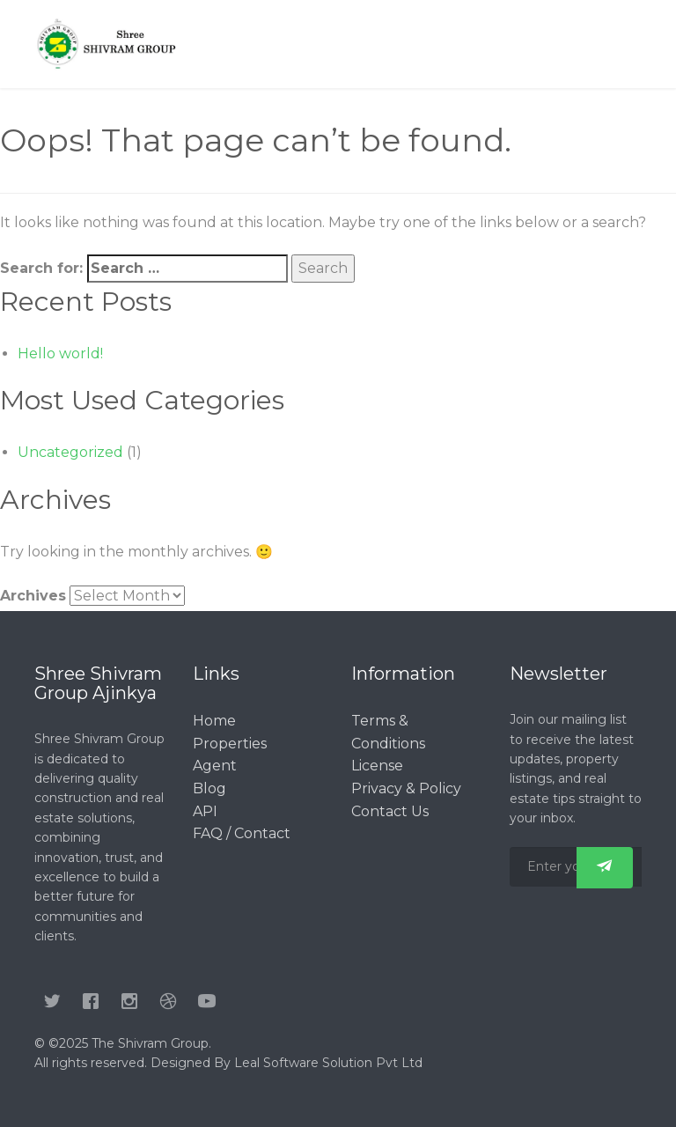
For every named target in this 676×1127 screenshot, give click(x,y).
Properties (230, 743)
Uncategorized (70, 452)
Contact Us (390, 811)
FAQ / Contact (241, 833)
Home (214, 720)
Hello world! (60, 353)
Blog (209, 788)
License (377, 765)
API (205, 811)
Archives (33, 595)
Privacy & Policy (406, 788)
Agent (215, 765)
